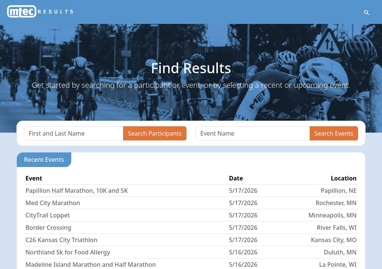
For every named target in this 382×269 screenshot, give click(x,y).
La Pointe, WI (338, 264)
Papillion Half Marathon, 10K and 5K (76, 190)
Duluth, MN (340, 252)
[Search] (73, 133)
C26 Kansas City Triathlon (61, 240)
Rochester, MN (336, 203)
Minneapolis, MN (333, 215)
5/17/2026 (243, 190)
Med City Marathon (52, 203)
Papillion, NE (339, 190)
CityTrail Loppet (47, 215)
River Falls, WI (337, 227)
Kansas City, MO (333, 240)
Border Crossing (48, 227)
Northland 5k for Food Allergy (67, 252)
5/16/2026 (243, 252)
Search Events (333, 133)
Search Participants (155, 133)
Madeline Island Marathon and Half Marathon (90, 264)
